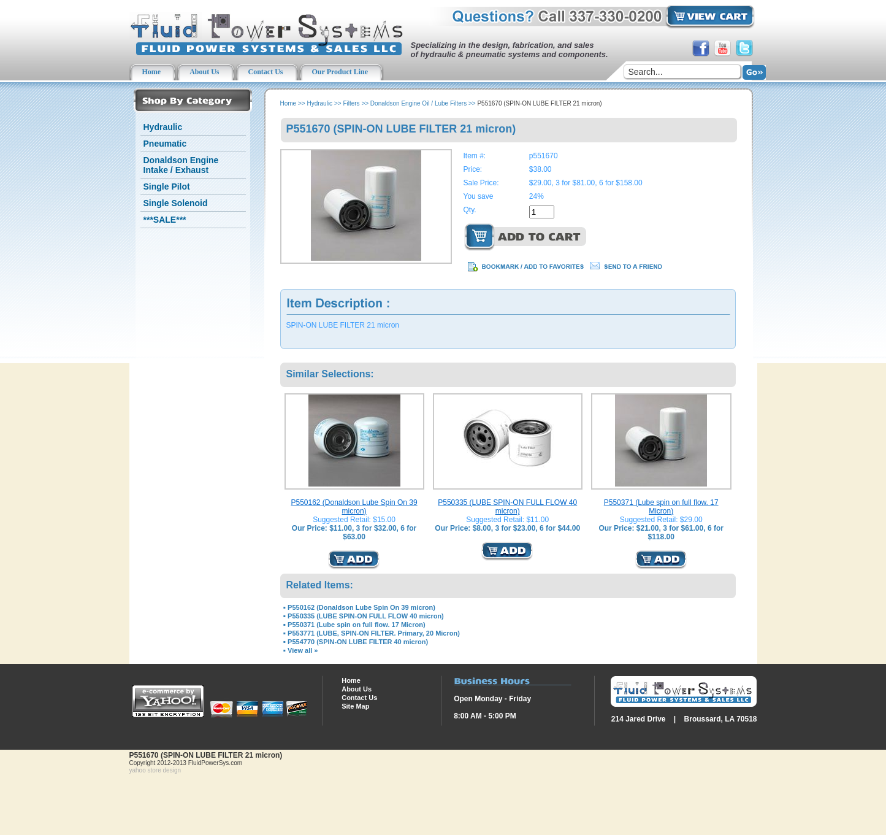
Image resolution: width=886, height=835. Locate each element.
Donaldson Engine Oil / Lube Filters (418, 103)
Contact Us (359, 697)
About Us (357, 689)
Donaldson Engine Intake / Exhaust (181, 165)
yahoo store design (155, 770)
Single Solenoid (175, 203)
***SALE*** (164, 220)
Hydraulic (163, 127)
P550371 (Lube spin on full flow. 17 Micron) (661, 506)
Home (288, 103)
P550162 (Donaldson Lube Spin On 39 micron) (354, 506)
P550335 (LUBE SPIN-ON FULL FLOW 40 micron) (507, 506)
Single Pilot (166, 186)
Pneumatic (165, 143)
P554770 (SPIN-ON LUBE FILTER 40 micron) (358, 641)
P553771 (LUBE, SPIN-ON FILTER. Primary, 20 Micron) (374, 633)
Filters (351, 103)
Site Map (355, 706)
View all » (303, 650)
